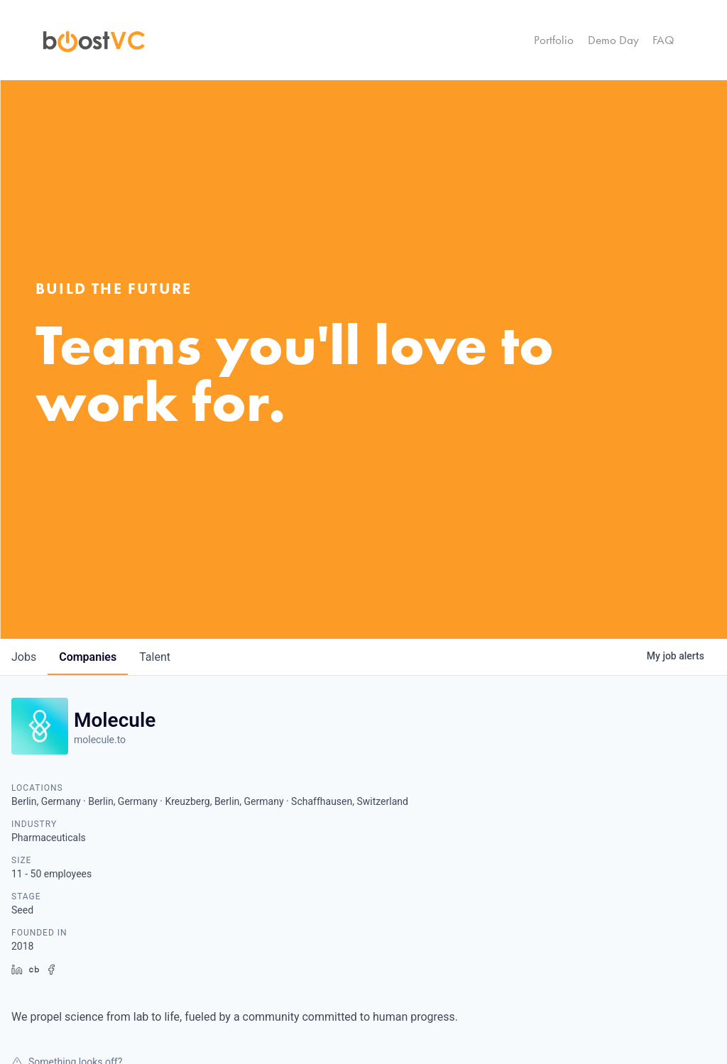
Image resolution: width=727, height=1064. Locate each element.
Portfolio (554, 40)
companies (87, 657)
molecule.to (100, 739)
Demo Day (613, 40)
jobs (23, 657)
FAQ (663, 40)
